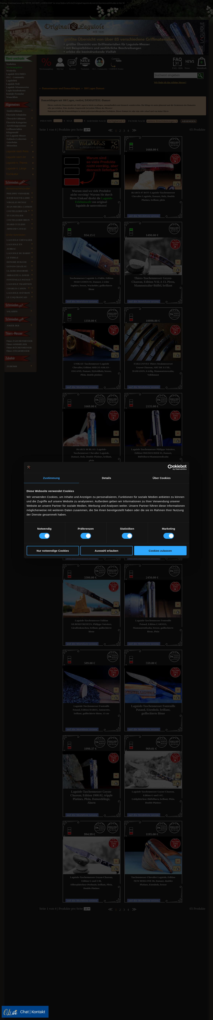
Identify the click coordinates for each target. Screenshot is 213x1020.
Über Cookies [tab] (162, 478)
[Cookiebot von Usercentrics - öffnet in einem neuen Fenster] (170, 467)
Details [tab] (106, 478)
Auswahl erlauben (106, 550)
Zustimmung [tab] (51, 478)
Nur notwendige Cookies (53, 550)
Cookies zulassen (160, 550)
